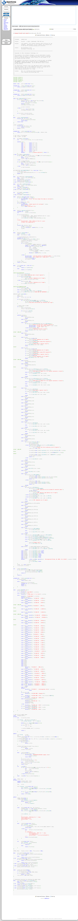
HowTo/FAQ (6, 22)
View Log (53, 35)
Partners (5, 27)
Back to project (15, 26)
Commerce (5, 26)
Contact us (6, 29)
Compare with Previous (40, 35)
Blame (48, 35)
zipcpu (36, 29)
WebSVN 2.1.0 (47, 898)
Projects (5, 19)
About (5, 21)
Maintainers (6, 28)
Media (5, 23)
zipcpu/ (16, 33)
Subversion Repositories (23, 29)
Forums (5, 20)
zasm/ (27, 33)
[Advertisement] (6, 35)
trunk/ (20, 33)
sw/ (24, 33)
